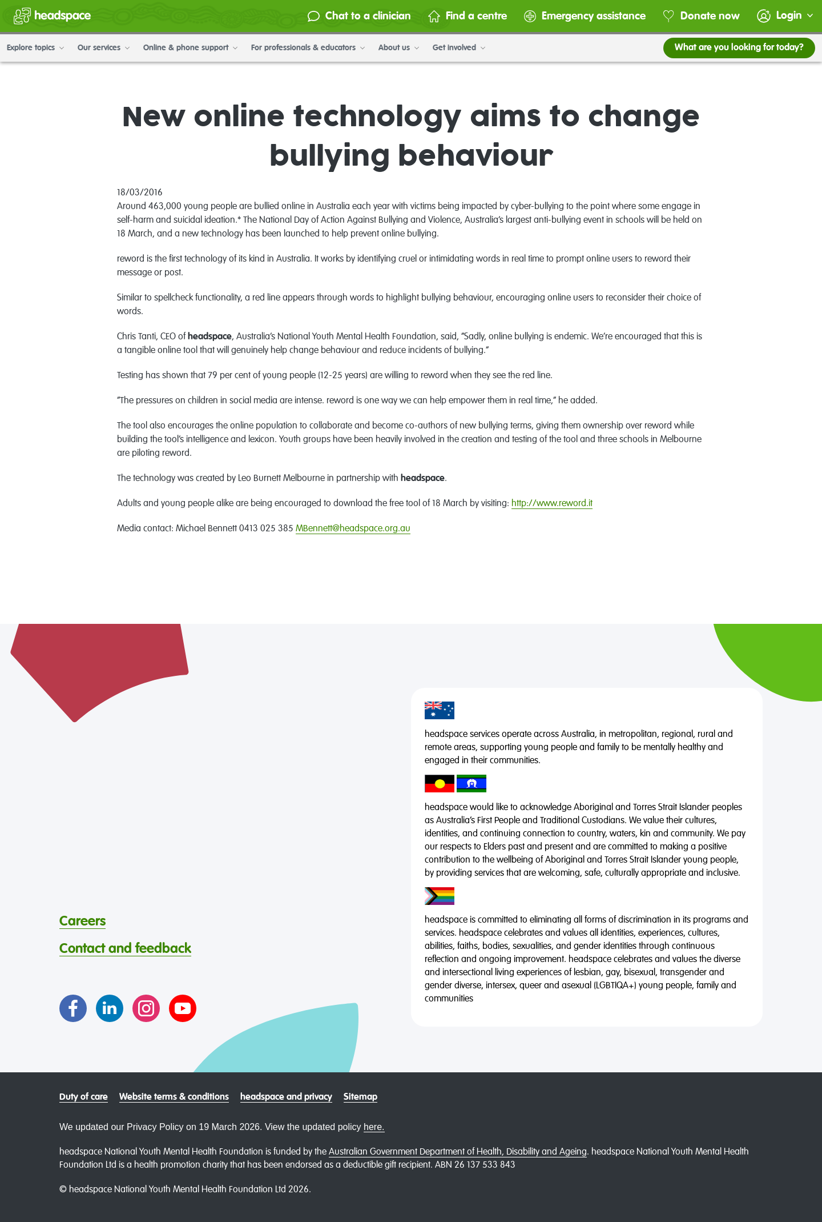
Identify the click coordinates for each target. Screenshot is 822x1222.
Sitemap (360, 1097)
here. (374, 1127)
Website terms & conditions (174, 1097)
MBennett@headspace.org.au (353, 529)
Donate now (701, 16)
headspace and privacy (286, 1097)
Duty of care (83, 1097)
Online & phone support (190, 48)
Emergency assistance (585, 16)
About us (398, 48)
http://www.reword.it (552, 503)
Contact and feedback (125, 949)
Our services (104, 48)
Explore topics (35, 48)
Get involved (459, 48)
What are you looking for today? (739, 48)
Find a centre (467, 16)
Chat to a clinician (359, 16)
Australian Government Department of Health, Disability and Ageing (458, 1152)
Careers (82, 921)
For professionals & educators (308, 48)
